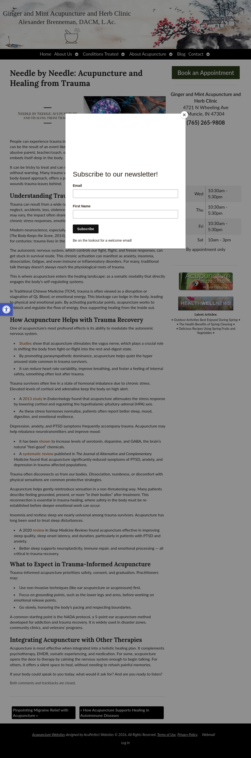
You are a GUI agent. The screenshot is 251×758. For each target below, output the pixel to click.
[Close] (184, 114)
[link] (6, 309)
